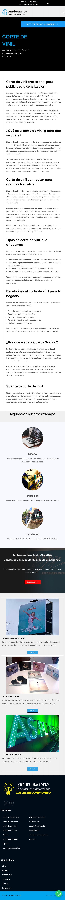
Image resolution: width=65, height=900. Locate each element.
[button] (58, 893)
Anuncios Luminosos (12, 754)
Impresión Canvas (11, 696)
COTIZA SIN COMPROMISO (43, 24)
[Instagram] (48, 3)
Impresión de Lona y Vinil (14, 638)
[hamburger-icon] (62, 12)
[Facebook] (44, 3)
